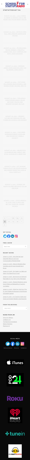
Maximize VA (6, 326)
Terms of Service (8, 348)
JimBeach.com (7, 319)
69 (17, 218)
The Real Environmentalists (10, 321)
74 (17, 221)
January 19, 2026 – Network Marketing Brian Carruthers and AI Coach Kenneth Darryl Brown (14, 266)
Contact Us (23, 348)
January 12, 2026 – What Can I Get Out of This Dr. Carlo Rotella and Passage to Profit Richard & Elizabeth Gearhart (15, 291)
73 (13, 221)
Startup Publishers (7, 324)
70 (21, 218)
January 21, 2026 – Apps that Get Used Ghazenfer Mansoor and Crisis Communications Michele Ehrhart (13, 258)
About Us (16, 348)
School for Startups (8, 317)
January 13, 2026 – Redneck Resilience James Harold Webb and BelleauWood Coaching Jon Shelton (15, 284)
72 (9, 221)
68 (13, 218)
